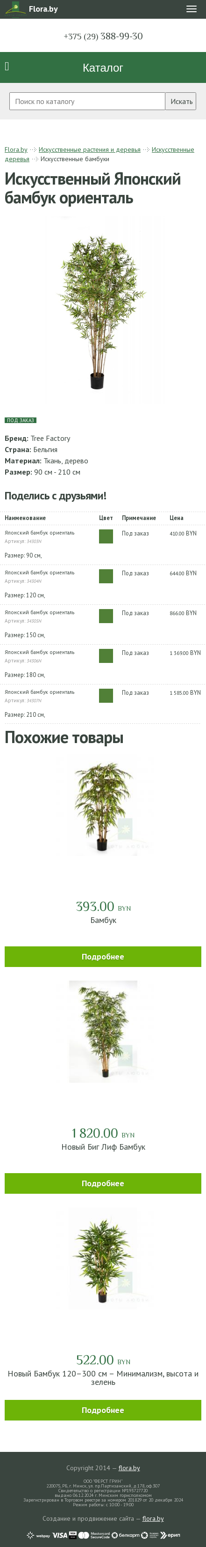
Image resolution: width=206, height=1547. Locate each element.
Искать (181, 101)
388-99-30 (103, 36)
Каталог (103, 67)
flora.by (129, 1468)
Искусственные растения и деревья (90, 149)
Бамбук (103, 920)
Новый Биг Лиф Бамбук (103, 1146)
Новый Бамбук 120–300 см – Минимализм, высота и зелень (103, 1377)
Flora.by (16, 149)
